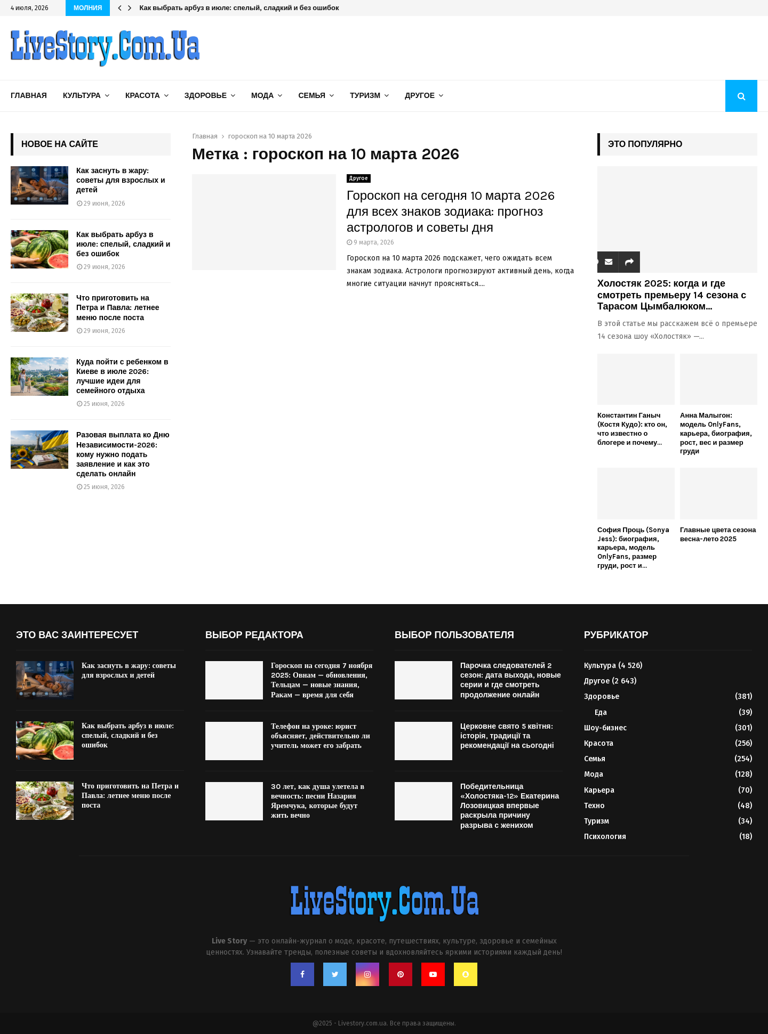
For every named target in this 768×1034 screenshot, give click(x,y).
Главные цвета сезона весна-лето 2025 (718, 534)
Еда (601, 712)
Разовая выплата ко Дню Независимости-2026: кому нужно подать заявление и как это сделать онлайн (123, 454)
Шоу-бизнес (605, 727)
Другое (420, 95)
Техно (594, 805)
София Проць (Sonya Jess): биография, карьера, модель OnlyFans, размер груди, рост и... (633, 547)
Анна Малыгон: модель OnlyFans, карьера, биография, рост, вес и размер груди (716, 433)
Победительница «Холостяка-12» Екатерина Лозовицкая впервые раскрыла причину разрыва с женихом (509, 806)
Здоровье (206, 95)
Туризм (365, 95)
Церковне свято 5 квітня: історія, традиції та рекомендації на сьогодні (507, 736)
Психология (605, 836)
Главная (29, 95)
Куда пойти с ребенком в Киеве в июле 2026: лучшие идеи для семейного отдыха (122, 376)
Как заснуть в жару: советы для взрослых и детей (120, 180)
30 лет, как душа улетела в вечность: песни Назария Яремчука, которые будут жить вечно (317, 801)
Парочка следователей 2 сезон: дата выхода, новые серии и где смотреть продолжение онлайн (510, 680)
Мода (262, 95)
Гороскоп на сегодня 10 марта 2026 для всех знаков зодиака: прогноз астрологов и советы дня (451, 211)
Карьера (599, 790)
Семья (311, 95)
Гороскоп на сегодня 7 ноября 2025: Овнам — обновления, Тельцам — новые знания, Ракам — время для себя (321, 680)
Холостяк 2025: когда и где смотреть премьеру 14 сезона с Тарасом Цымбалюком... (671, 295)
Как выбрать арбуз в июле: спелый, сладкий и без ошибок (239, 8)
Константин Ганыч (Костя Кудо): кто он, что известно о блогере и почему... (632, 428)
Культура (82, 95)
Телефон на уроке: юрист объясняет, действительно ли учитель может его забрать (320, 736)
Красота (142, 95)
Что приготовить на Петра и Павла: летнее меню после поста (117, 308)
